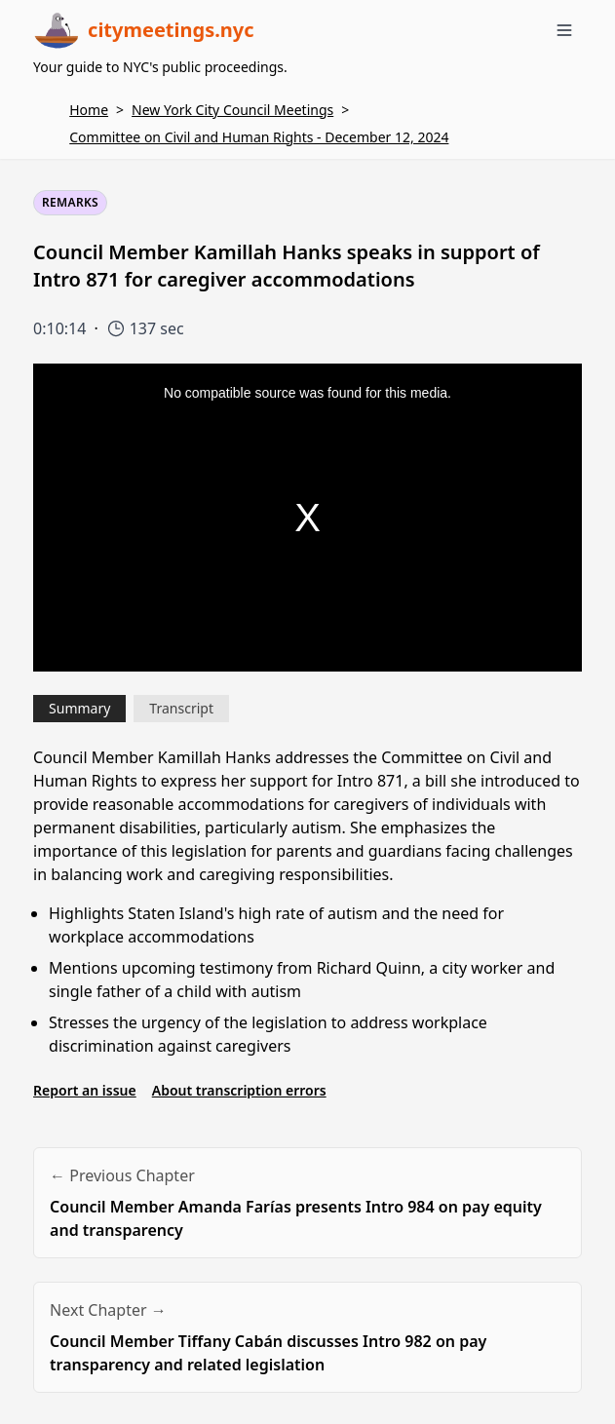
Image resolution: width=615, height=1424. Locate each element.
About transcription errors (239, 1090)
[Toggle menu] (564, 30)
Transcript (181, 708)
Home (88, 109)
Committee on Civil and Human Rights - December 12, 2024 (258, 137)
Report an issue (84, 1090)
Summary (79, 708)
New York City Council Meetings (232, 109)
